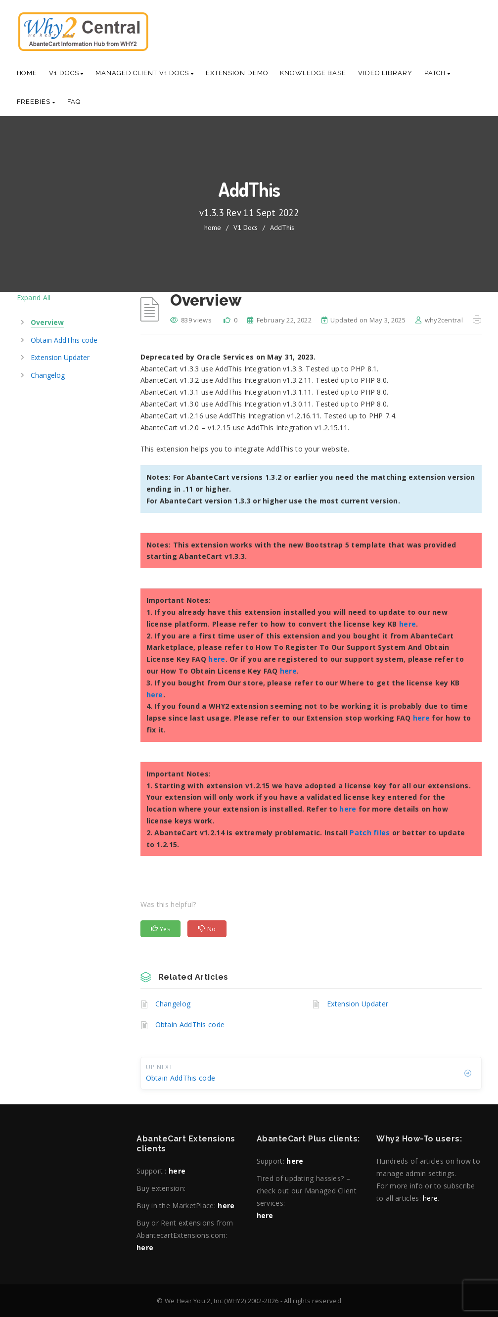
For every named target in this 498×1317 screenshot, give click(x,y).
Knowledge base (313, 73)
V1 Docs (66, 73)
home (212, 227)
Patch (437, 73)
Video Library (385, 73)
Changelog (173, 1003)
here (407, 624)
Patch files (370, 832)
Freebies (36, 101)
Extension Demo (237, 73)
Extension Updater (357, 1003)
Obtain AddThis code (190, 1024)
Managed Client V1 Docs (144, 73)
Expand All (34, 297)
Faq (74, 101)
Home (27, 73)
